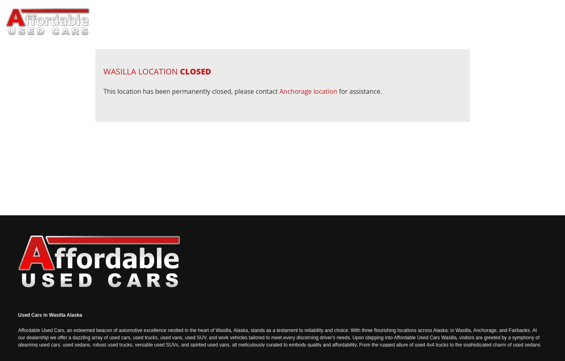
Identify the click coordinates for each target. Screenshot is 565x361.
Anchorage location (308, 91)
